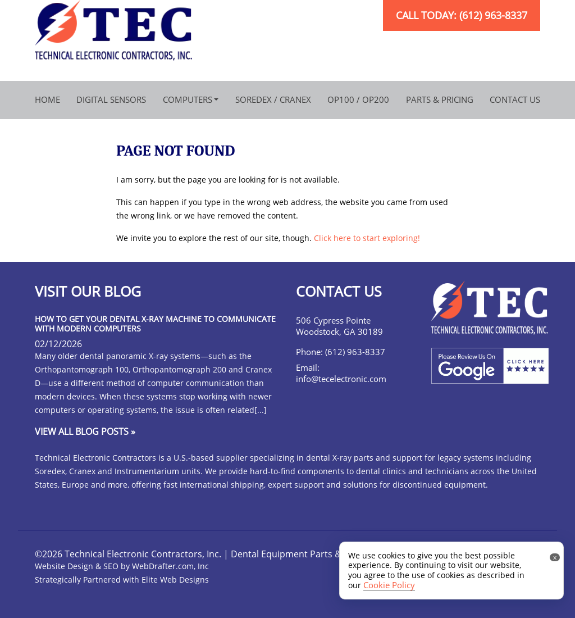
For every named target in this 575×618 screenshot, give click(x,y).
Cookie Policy (389, 584)
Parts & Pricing (439, 99)
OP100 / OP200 (358, 99)
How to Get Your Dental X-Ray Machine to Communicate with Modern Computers (155, 323)
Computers (187, 99)
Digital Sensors (111, 99)
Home (47, 99)
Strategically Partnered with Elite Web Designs (122, 579)
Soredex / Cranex (273, 99)
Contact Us (515, 99)
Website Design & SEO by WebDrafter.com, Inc (122, 566)
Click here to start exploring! (367, 238)
